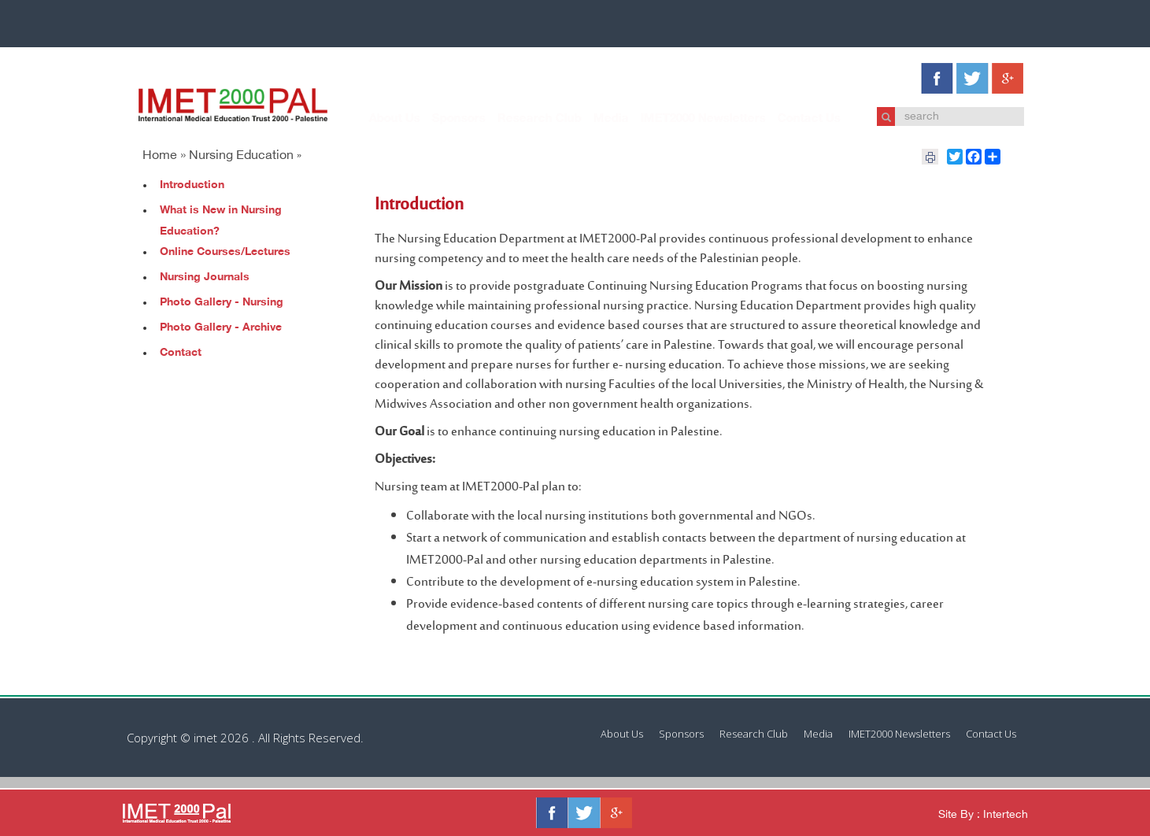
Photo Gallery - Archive (221, 328)
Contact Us (793, 119)
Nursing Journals (205, 277)
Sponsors (443, 119)
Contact (181, 353)
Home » (164, 156)
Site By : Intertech (983, 815)
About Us (379, 119)
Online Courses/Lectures (225, 252)
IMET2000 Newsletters (687, 119)
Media (595, 119)
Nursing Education (241, 156)
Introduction (192, 185)
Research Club (524, 119)
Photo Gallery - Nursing (221, 302)
